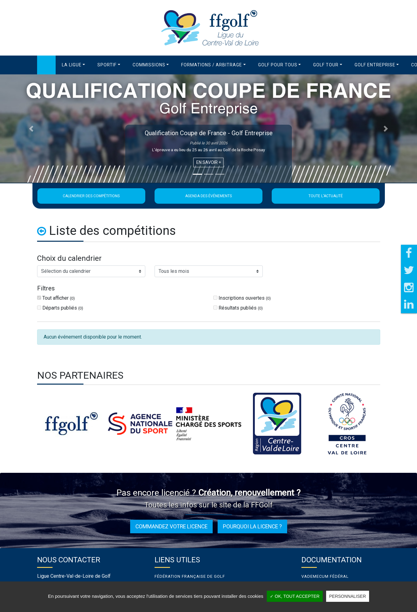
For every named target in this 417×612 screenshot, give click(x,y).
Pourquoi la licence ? (252, 526)
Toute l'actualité (325, 196)
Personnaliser (347, 596)
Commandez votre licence (171, 526)
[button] (73, 65)
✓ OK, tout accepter (295, 596)
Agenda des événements (208, 196)
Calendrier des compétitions (91, 196)
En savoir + (208, 162)
